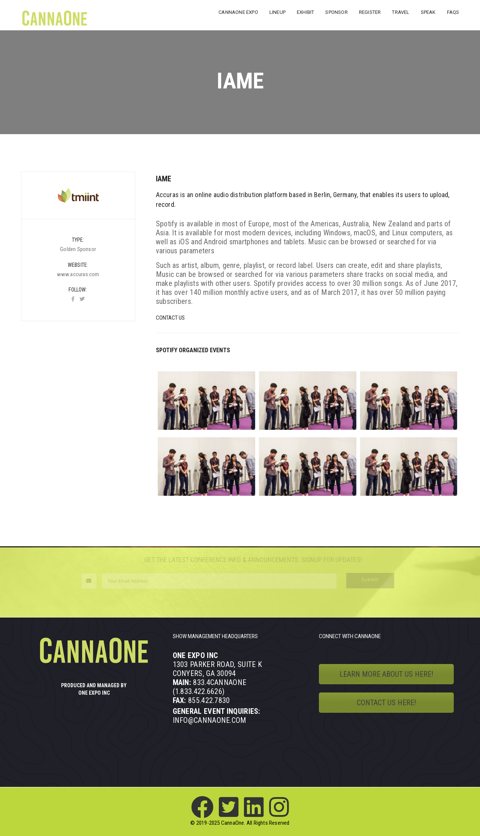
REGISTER (370, 12)
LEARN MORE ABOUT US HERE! (386, 674)
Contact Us (170, 317)
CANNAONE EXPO (238, 12)
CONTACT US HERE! (386, 702)
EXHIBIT (305, 12)
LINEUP (277, 12)
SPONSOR (336, 12)
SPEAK (428, 12)
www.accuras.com (78, 274)
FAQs (453, 12)
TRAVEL (400, 12)
